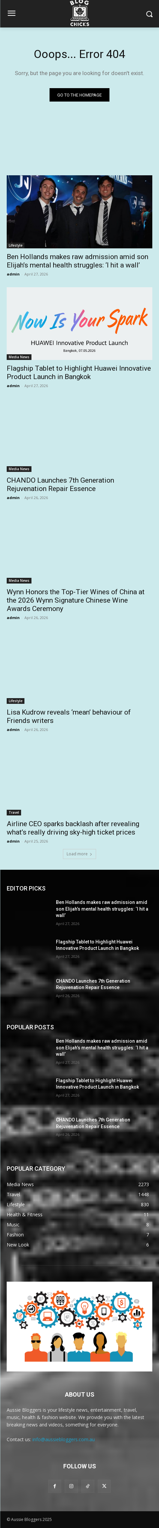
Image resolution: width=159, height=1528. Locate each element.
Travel (14, 812)
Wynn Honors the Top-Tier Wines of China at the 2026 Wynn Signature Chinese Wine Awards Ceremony (76, 600)
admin (13, 274)
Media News (19, 357)
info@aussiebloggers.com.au (63, 1439)
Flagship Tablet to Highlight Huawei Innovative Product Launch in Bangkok (79, 372)
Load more (79, 854)
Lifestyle (15, 245)
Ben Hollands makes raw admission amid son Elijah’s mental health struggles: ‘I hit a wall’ (77, 261)
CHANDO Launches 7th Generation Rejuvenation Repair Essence (60, 484)
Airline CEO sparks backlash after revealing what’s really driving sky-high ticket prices (73, 828)
